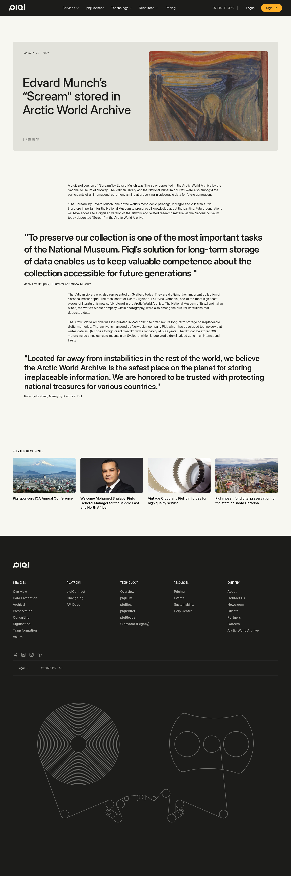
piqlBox (126, 604)
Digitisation (22, 624)
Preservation (22, 611)
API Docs (73, 604)
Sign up (271, 8)
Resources (148, 8)
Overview (20, 592)
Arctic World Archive (243, 630)
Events (179, 598)
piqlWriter (127, 611)
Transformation (25, 630)
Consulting (21, 617)
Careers (234, 624)
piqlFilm (126, 598)
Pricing (171, 8)
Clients (233, 611)
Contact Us (236, 598)
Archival (19, 604)
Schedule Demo (223, 8)
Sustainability (184, 604)
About (232, 592)
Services (71, 8)
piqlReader (128, 617)
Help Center (183, 611)
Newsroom (236, 604)
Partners (234, 617)
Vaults (17, 637)
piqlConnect (95, 8)
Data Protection (25, 598)
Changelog (75, 598)
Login (250, 8)
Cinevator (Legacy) (134, 624)
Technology (121, 8)
